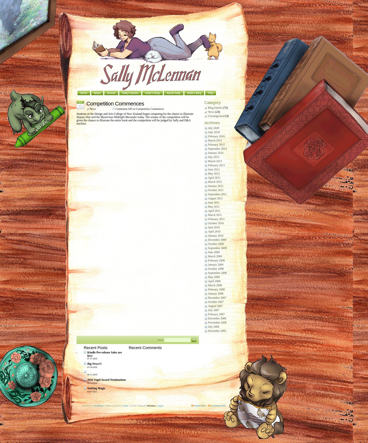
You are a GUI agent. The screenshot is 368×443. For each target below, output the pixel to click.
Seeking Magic (96, 388)
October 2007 (216, 301)
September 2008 (217, 272)
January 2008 (215, 293)
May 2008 (214, 277)
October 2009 (216, 243)
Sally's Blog (194, 93)
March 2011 (215, 214)
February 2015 (216, 144)
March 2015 (215, 140)
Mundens (151, 405)
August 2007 (215, 306)
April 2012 (214, 177)
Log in (160, 405)
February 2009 (216, 260)
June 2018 (214, 132)
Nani (125, 405)
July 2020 (213, 128)
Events (111, 93)
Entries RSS (200, 405)
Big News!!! (94, 363)
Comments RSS (218, 405)
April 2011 (214, 210)
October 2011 (216, 190)
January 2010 (215, 235)
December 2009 (217, 239)
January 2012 (215, 185)
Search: (160, 340)
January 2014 (215, 152)
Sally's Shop (152, 93)
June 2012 (214, 169)
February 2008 (216, 289)
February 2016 (216, 136)
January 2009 (215, 264)
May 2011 (214, 206)
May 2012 (214, 173)
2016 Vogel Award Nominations (106, 379)
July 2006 (213, 326)
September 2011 (217, 194)
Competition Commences (115, 103)
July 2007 (213, 310)
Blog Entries (215, 107)
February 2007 (216, 314)
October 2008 (216, 268)
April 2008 (214, 281)
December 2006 (217, 318)
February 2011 (216, 219)
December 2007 (217, 297)
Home (83, 93)
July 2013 (213, 157)
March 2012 (215, 181)
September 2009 (217, 248)
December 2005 (217, 330)
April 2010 (214, 231)
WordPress (98, 405)
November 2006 (217, 322)
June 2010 (214, 227)
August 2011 (215, 198)
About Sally (174, 93)
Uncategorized (216, 115)
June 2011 (214, 202)
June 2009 (214, 252)
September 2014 (217, 148)
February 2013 (216, 165)
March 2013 (215, 161)
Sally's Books (130, 93)
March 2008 (215, 285)
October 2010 (216, 223)
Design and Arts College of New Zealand (118, 113)
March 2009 (215, 256)
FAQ (210, 93)
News (97, 93)
